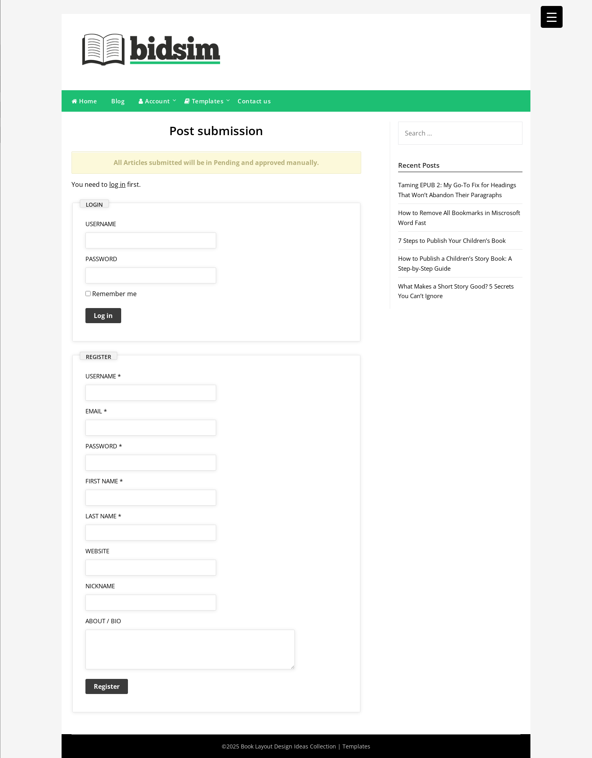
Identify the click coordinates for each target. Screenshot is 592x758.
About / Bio (103, 621)
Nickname (100, 586)
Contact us (254, 101)
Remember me (111, 293)
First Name (104, 481)
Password (101, 259)
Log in (103, 315)
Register (107, 686)
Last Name (103, 516)
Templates (204, 101)
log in (117, 184)
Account (154, 101)
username (100, 224)
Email (96, 411)
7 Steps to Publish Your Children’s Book (452, 240)
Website (97, 551)
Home (84, 101)
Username (103, 376)
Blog (117, 101)
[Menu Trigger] (552, 17)
